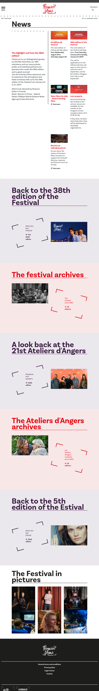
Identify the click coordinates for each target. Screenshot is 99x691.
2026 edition (29, 384)
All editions (68, 308)
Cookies (49, 674)
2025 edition (29, 540)
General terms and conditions (49, 664)
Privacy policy (49, 667)
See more (56, 104)
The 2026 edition (28, 237)
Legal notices (50, 671)
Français (94, 7)
